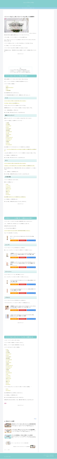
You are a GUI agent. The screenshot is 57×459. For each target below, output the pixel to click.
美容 (5, 403)
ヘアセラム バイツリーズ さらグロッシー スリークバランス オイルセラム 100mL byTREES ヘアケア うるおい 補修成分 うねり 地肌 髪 (22, 315)
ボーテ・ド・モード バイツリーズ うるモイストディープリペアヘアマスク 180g (22, 236)
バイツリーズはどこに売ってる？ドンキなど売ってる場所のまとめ (20, 72)
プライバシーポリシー (46, 455)
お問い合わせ (51, 455)
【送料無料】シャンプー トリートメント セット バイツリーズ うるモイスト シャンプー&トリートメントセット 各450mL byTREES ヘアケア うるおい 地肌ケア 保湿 (22, 254)
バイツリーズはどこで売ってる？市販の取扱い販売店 (19, 69)
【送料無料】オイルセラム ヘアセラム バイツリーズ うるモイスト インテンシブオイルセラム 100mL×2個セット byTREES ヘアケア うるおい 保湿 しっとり (23, 307)
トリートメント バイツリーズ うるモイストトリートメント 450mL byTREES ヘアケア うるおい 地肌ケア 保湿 (23, 281)
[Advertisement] (20, 13)
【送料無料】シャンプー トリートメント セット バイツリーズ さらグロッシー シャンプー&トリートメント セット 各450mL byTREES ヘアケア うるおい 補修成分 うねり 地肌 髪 (22, 263)
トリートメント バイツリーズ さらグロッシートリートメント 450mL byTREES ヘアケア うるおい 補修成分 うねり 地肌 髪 (23, 289)
